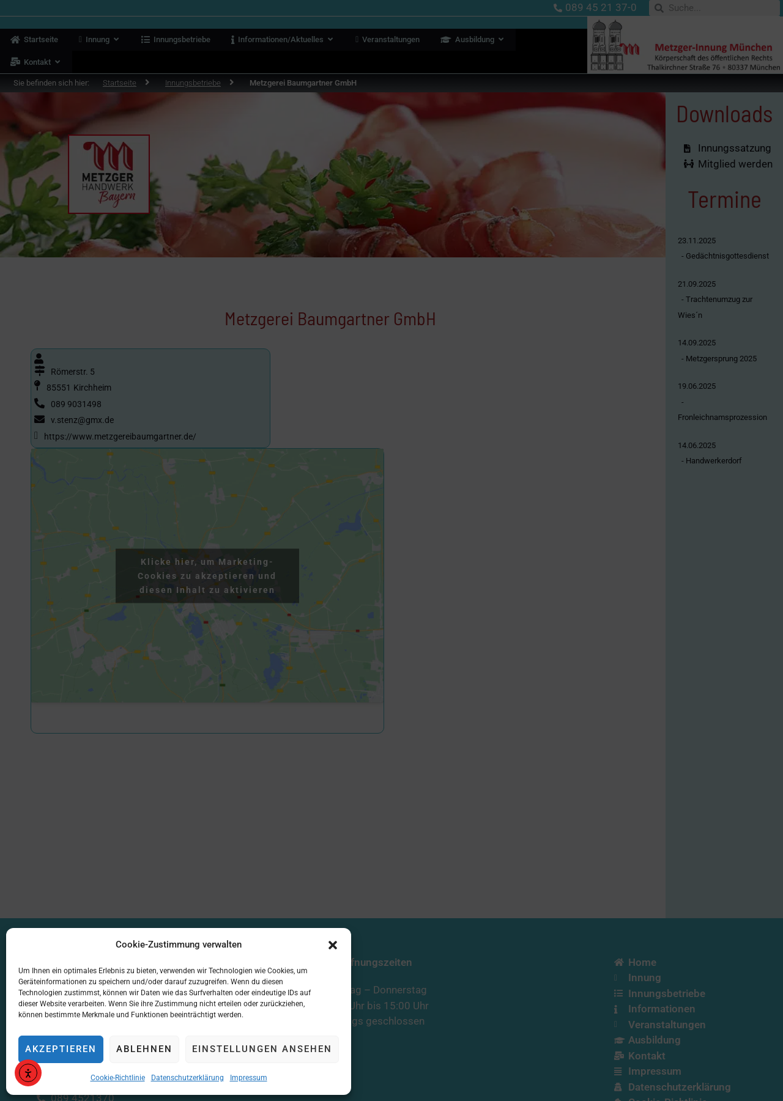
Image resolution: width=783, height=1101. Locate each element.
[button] (333, 945)
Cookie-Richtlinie (118, 1077)
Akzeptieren (61, 1049)
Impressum (248, 1077)
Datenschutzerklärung (187, 1077)
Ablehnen (144, 1049)
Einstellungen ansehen (262, 1049)
